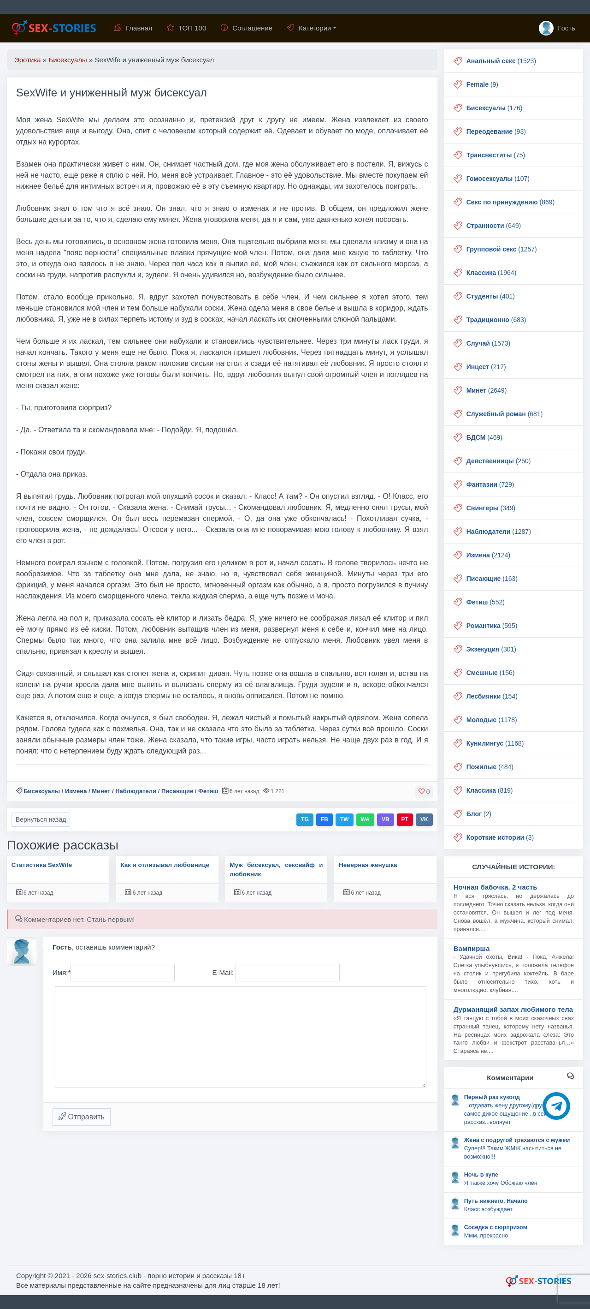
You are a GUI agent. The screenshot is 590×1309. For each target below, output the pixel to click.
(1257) (501, 249)
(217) (486, 367)
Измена (76, 791)
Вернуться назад (41, 819)
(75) (495, 155)
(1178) (491, 719)
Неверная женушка (368, 864)
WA (365, 819)
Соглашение (246, 28)
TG (305, 819)
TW (344, 819)
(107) (498, 178)
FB (324, 819)
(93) (496, 131)
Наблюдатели (135, 791)
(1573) (488, 343)
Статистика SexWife (42, 864)
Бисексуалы (42, 791)
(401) (490, 296)
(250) (498, 461)
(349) (490, 508)
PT (404, 819)
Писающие (177, 791)
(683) (496, 319)
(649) (493, 225)
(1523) (501, 61)
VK (424, 819)
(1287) (498, 531)
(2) (478, 814)
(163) (492, 578)
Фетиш (208, 791)
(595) (492, 625)
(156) (490, 672)
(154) (492, 696)
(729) (490, 484)
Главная (133, 28)
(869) (510, 202)
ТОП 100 (186, 28)
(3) (500, 837)
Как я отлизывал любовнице (164, 864)
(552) (485, 602)
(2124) (488, 555)
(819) (489, 790)
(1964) (491, 272)
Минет (101, 791)
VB (385, 819)
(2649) (486, 390)
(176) (494, 108)
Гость (557, 28)
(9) (482, 84)
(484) (489, 767)
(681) (504, 414)
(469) (484, 437)
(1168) (495, 743)
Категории (309, 28)
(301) (491, 649)
